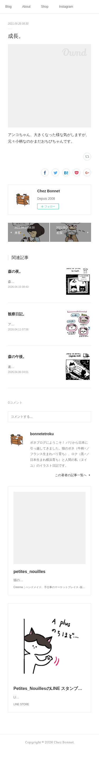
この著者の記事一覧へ (73, 476)
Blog (8, 6)
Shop (44, 6)
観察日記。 (17, 314)
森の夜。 (15, 271)
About (26, 6)
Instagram (66, 6)
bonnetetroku (42, 435)
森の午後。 (17, 357)
